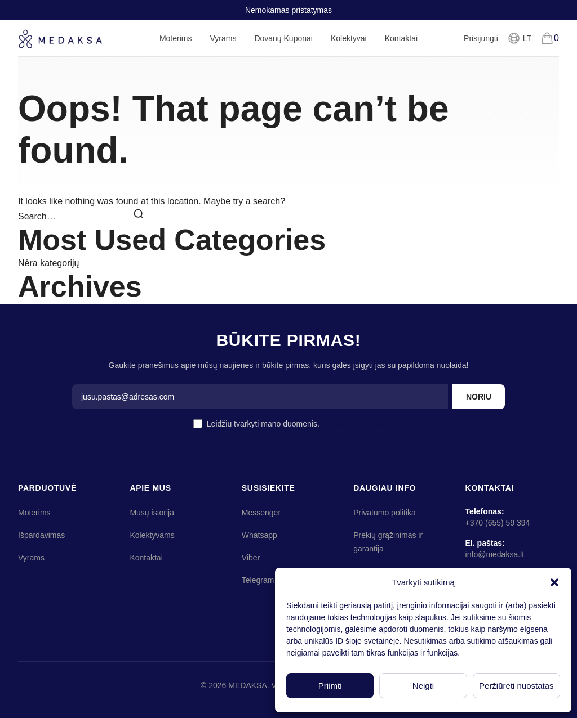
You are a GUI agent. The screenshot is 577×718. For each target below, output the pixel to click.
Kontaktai (401, 38)
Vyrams (223, 45)
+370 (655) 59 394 (497, 522)
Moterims (175, 45)
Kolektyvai (349, 38)
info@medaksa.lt (494, 554)
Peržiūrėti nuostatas (516, 685)
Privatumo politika (353, 423)
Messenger (261, 512)
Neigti (423, 685)
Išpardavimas (41, 535)
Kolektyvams (152, 535)
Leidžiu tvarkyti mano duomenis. (295, 423)
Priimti (330, 685)
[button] (554, 582)
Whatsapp (259, 535)
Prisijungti (481, 38)
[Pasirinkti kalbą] (519, 38)
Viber (251, 557)
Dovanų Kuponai (283, 38)
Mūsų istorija (152, 512)
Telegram (258, 580)
